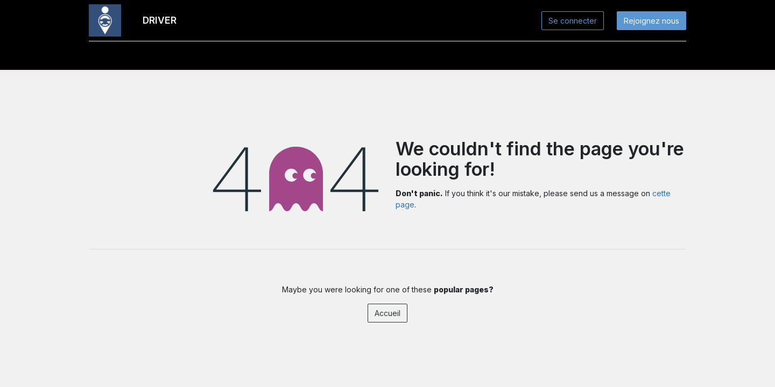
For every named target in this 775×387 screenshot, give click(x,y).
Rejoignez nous (651, 20)
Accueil (387, 313)
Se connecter (572, 20)
